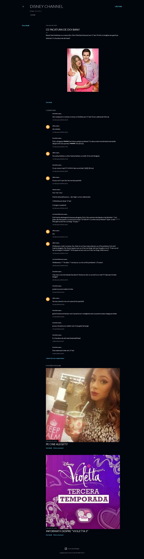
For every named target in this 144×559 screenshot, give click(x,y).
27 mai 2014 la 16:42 (58, 317)
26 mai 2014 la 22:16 (58, 292)
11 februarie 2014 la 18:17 (60, 183)
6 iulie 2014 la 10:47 (58, 353)
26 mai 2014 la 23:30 (58, 304)
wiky (53, 126)
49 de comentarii (58, 448)
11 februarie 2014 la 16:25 (60, 132)
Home (33, 15)
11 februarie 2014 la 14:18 (60, 120)
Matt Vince (81, 553)
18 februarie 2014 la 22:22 (60, 265)
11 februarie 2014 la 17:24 (60, 159)
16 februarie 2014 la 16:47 (60, 224)
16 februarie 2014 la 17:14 (60, 253)
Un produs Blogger (72, 548)
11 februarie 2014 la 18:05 (60, 171)
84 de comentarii (58, 535)
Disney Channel (46, 6)
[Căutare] (118, 6)
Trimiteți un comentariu (55, 358)
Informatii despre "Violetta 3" (67, 531)
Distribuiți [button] (25, 25)
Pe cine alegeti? (57, 444)
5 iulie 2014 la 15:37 (58, 341)
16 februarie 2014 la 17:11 (60, 237)
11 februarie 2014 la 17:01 (60, 147)
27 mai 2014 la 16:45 (58, 329)
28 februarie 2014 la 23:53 (60, 280)
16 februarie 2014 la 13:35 (60, 208)
